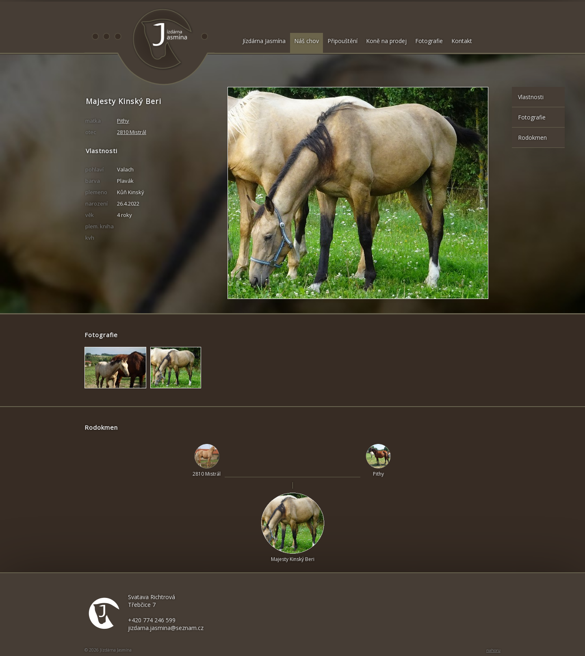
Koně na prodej (386, 41)
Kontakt (461, 41)
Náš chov (306, 41)
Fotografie (429, 41)
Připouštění (342, 41)
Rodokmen (532, 137)
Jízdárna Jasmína (264, 41)
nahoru (493, 650)
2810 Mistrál (131, 132)
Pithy (123, 120)
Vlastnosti (531, 97)
